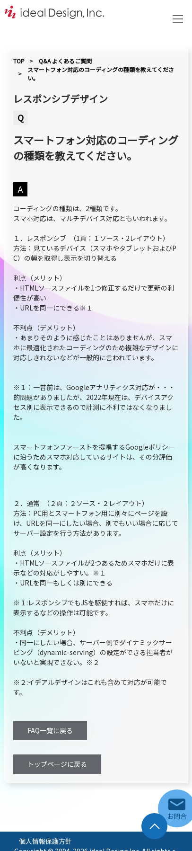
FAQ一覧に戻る (50, 730)
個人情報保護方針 (45, 841)
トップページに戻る (57, 764)
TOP (19, 61)
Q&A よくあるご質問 (65, 61)
